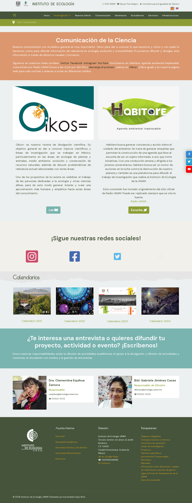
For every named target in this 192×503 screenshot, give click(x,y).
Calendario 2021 (32, 321)
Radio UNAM (138, 201)
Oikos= (133, 67)
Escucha (139, 210)
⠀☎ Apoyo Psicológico (126, 4)
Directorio (60, 458)
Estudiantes (137, 15)
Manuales (145, 463)
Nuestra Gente (83, 15)
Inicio (47, 15)
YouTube (103, 63)
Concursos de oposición (153, 443)
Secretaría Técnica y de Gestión (71, 447)
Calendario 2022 (74, 321)
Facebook (76, 63)
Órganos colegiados (151, 436)
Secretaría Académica (66, 442)
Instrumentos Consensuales (154, 456)
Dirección (60, 436)
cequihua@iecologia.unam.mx (63, 394)
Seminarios (121, 15)
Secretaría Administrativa (68, 453)
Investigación (61, 15)
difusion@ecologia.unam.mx (148, 389)
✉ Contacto (104, 463)
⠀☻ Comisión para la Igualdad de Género (158, 4)
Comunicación (103, 15)
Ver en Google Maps (108, 456)
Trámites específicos (151, 453)
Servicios (153, 15)
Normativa (146, 459)
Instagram (90, 63)
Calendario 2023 (117, 321)
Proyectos (146, 449)
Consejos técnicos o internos (155, 439)
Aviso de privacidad (150, 480)
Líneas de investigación (152, 446)
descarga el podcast (102, 67)
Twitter (64, 63)
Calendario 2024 (160, 321)
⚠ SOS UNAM (108, 4)
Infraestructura (170, 15)
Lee (53, 210)
